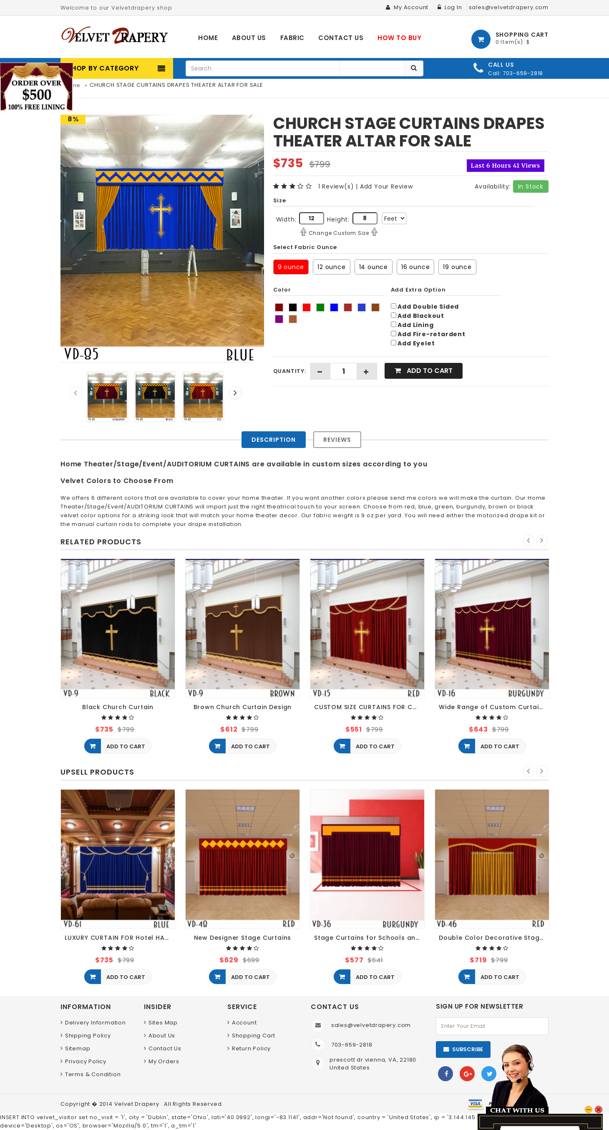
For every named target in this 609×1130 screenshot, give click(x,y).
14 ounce (373, 267)
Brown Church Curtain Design (243, 707)
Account (244, 1023)
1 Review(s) (336, 186)
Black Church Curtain (118, 707)
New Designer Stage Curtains (243, 938)
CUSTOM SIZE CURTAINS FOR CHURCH (369, 707)
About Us (161, 1035)
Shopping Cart (253, 1035)
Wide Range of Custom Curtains (492, 707)
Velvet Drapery (137, 1104)
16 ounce (415, 267)
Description (274, 439)
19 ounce (457, 267)
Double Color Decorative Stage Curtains (494, 938)
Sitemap (78, 1048)
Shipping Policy (88, 1035)
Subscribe (467, 1049)
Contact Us (164, 1048)
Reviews (337, 439)
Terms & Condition (93, 1074)
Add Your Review (386, 186)
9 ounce (291, 267)
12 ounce (331, 267)
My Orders (163, 1061)
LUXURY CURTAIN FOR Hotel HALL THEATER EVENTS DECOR (120, 938)
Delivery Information (95, 1023)
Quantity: (289, 371)
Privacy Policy (85, 1061)
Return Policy (251, 1048)
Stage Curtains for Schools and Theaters (369, 938)
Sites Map (163, 1023)
